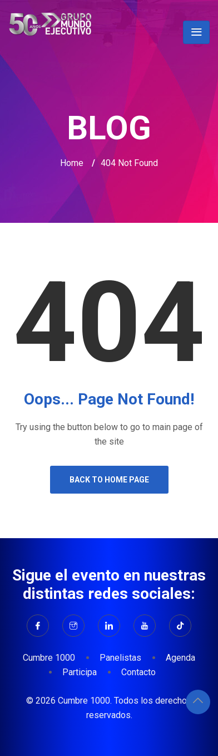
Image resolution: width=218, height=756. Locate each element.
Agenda (180, 657)
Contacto (138, 672)
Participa (79, 672)
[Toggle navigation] (196, 32)
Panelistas (120, 657)
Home (71, 163)
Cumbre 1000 (49, 657)
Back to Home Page (109, 479)
